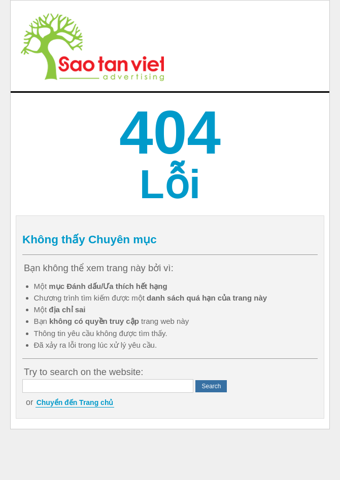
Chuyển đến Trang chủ (75, 402)
